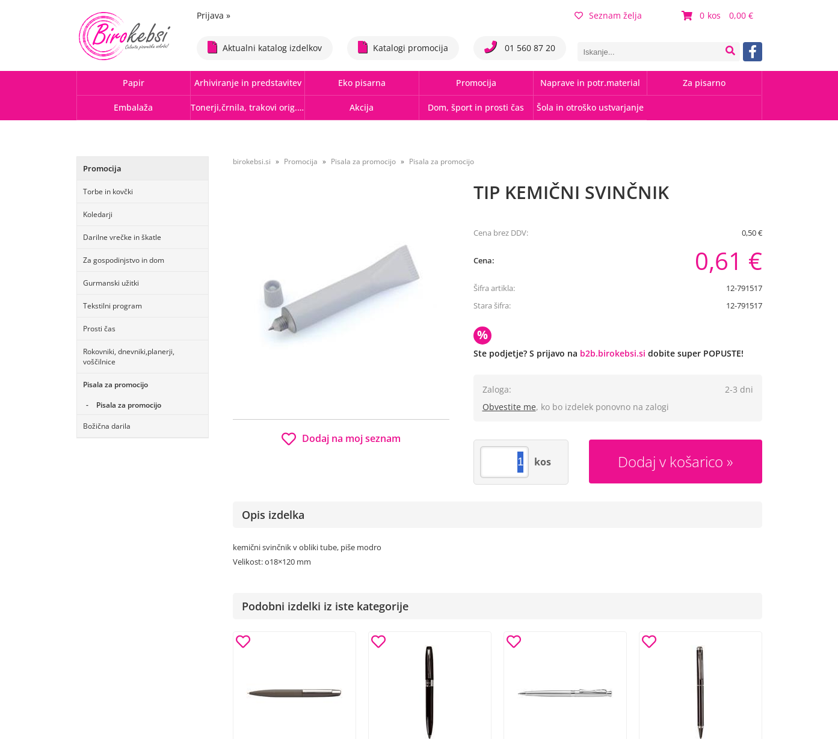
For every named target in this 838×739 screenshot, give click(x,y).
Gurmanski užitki (111, 283)
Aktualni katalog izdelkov (265, 47)
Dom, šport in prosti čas (476, 107)
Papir (133, 82)
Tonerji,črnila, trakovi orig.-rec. (247, 107)
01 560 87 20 (519, 47)
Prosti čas (99, 329)
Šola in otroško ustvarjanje (590, 107)
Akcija (362, 107)
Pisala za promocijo (115, 384)
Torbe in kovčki (108, 191)
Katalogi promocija (403, 47)
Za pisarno (704, 82)
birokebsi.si (252, 161)
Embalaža (133, 107)
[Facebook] (752, 51)
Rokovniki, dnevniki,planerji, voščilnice (128, 356)
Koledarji (97, 214)
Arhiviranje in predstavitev (247, 82)
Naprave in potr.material (590, 82)
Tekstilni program (112, 306)
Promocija (476, 82)
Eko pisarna (362, 82)
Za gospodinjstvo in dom (123, 260)
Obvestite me (509, 406)
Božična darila (107, 426)
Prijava (213, 15)
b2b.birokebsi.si (612, 353)
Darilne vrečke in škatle (122, 237)
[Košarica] (719, 15)
